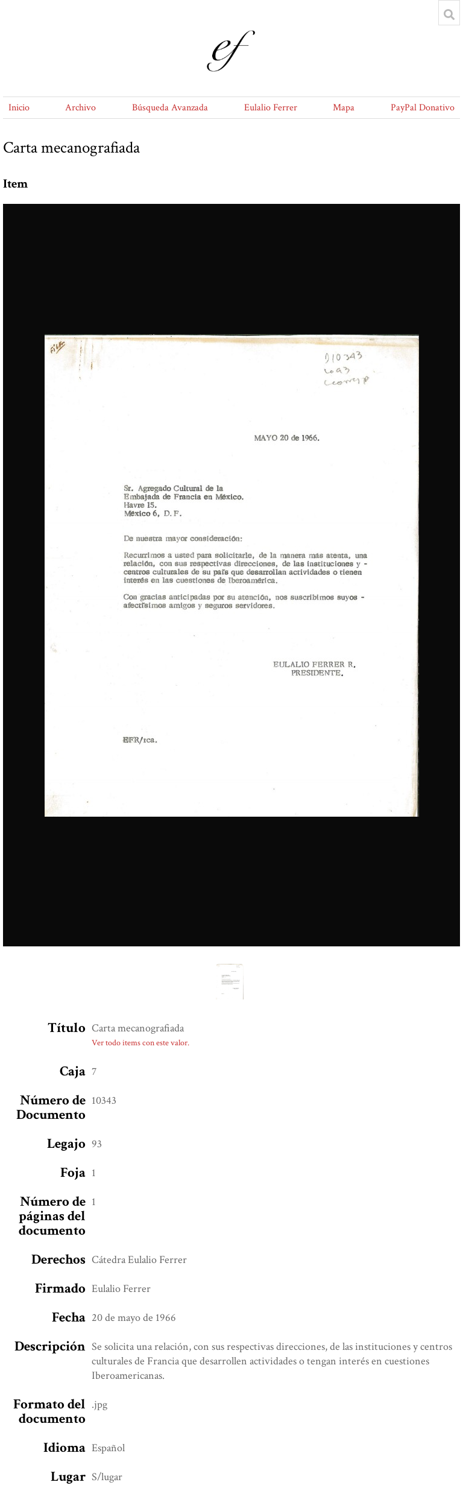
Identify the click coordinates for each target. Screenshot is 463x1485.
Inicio (19, 107)
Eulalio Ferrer (270, 107)
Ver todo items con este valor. (140, 1042)
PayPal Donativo (423, 107)
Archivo (80, 107)
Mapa (343, 107)
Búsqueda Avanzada (170, 107)
